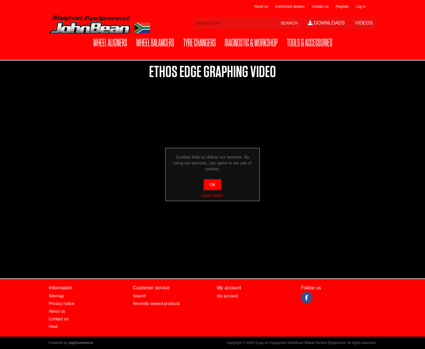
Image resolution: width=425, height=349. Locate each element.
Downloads (326, 22)
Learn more (212, 195)
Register (342, 6)
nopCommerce (80, 343)
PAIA (53, 326)
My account (227, 295)
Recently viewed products (156, 303)
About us (261, 6)
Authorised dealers (290, 6)
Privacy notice (61, 303)
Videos (363, 22)
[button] (110, 43)
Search (139, 295)
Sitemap (56, 295)
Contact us (320, 6)
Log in (361, 6)
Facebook (306, 297)
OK (212, 184)
